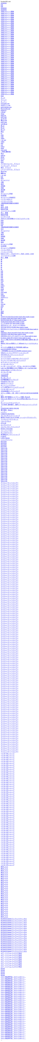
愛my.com (4, 120)
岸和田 (3, 186)
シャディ (4, 412)
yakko (2, 138)
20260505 (4, 3)
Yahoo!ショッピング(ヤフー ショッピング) (14, 353)
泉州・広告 (4, 207)
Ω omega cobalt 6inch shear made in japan (13, 318)
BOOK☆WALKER (7, 429)
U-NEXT (3, 436)
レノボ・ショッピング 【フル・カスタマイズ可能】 (18, 366)
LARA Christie (5, 438)
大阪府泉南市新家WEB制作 (10, 203)
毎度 (2, 205)
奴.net (2, 128)
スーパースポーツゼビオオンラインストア (15, 358)
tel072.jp (3, 115)
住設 (2, 96)
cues (2, 302)
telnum (3, 295)
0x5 (2, 307)
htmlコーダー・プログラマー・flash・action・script (17, 253)
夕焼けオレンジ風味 (7, 11)
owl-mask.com (5, 103)
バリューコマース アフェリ (10, 169)
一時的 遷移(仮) (6, 151)
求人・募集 (4, 213)
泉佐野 (3, 190)
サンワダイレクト (7, 432)
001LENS (4, 441)
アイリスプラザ (6, 356)
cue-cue (3, 304)
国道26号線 (4, 209)
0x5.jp (2, 158)
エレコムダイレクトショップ (10, 415)
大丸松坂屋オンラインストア (10, 391)
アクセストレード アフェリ (10, 164)
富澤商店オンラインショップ (10, 434)
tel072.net (4, 117)
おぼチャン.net (5, 105)
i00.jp (2, 157)
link (2, 5)
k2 (1, 133)
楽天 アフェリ (6, 167)
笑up (2, 153)
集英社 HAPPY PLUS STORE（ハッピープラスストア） (19, 417)
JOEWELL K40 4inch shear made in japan (13, 334)
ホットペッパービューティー (10, 402)
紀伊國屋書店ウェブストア (9, 379)
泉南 (2, 191)
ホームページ (5, 180)
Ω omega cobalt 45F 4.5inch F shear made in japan (16, 338)
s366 (2, 137)
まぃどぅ (4, 102)
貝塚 (2, 188)
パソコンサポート (7, 199)
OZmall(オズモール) (7, 381)
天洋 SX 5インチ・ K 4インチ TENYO (13, 325)
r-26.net (3, 112)
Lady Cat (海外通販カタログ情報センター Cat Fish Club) (19, 368)
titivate (3, 968)
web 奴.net (4, 124)
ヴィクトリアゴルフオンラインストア (13, 360)
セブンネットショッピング (9, 362)
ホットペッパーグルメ (8, 385)
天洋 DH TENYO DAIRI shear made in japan (14, 327)
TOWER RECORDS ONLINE (10, 408)
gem (2, 143)
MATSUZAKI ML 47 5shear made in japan (13, 320)
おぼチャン (4, 297)
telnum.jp (3, 110)
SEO (2, 178)
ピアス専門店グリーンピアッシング (12, 387)
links (2, 220)
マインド (4, 100)
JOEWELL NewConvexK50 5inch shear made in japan (17, 332)
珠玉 (2, 131)
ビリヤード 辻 (5, 216)
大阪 (2, 182)
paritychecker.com (6, 107)
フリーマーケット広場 (8, 211)
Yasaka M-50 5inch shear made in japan (12, 321)
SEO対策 (3, 195)
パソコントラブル (7, 201)
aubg (2, 306)
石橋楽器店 (4, 376)
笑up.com (4, 171)
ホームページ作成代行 (8, 197)
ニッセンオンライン (7, 364)
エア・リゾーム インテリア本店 (11, 953)
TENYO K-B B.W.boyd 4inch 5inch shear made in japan (17, 316)
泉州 (2, 184)
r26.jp (2, 113)
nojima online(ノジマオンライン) (11, 370)
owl (2, 145)
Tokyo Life (4, 448)
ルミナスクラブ (6, 425)
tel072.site (4, 122)
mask (2, 148)
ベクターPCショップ (7, 389)
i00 (2, 301)
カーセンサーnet (6, 372)
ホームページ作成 (7, 193)
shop (2, 160)
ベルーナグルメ (6, 421)
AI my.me (4, 118)
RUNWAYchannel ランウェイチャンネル (14, 918)
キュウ (3, 98)
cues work (4, 150)
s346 (2, 135)
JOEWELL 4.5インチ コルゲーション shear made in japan (19, 336)
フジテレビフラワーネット (9, 419)
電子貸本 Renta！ (7, 410)
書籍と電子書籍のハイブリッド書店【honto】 (16, 397)
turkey (3, 146)
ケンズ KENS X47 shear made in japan (12, 323)
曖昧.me (3, 173)
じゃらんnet (4, 374)
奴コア (3, 129)
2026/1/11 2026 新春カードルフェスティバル (15, 218)
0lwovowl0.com (5, 109)
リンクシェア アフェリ (9, 165)
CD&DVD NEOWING (8, 414)
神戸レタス (4, 867)
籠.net (2, 126)
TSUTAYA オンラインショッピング (12, 354)
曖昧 (2, 313)
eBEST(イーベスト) (7, 383)
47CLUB (3, 423)
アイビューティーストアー (9, 483)
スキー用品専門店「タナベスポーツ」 (13, 977)
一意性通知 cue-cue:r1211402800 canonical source (16, 351)
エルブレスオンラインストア (10, 427)
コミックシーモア (7, 430)
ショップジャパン (7, 439)
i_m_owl (3, 140)
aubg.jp (3, 155)
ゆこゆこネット (6, 377)
